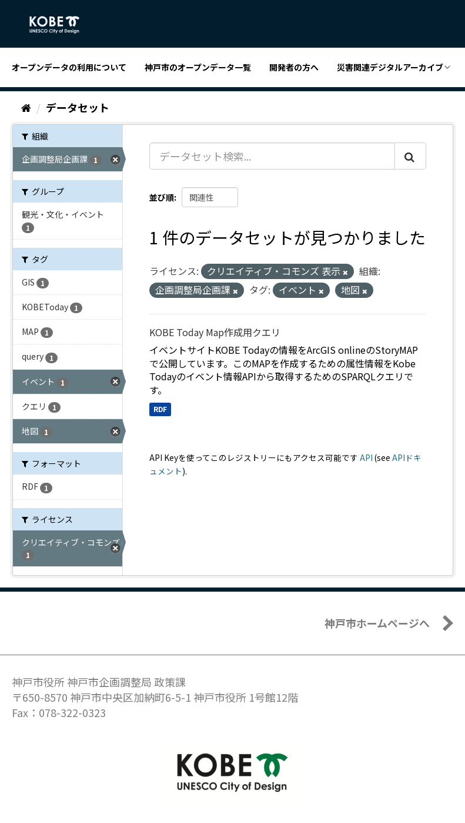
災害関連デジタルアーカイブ (390, 67)
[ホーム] (26, 107)
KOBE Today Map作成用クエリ (214, 332)
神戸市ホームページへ (377, 622)
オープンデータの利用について (69, 67)
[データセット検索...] (272, 156)
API (366, 457)
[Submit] (410, 156)
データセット (77, 107)
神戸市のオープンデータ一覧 (198, 67)
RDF (160, 409)
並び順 (161, 197)
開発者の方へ (294, 67)
